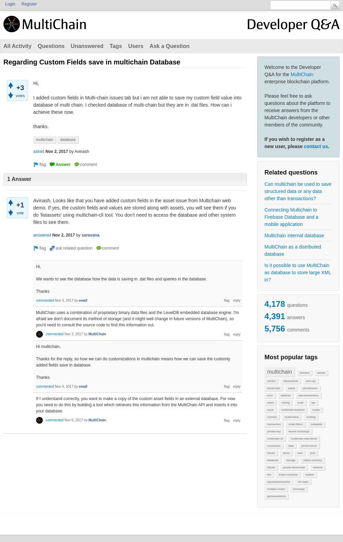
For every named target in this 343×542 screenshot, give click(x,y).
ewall (83, 300)
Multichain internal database (294, 235)
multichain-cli (275, 438)
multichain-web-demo (304, 438)
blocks (271, 453)
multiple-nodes (276, 489)
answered (42, 235)
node (300, 402)
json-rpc (311, 381)
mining (286, 402)
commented (45, 300)
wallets (310, 474)
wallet (291, 388)
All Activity (17, 46)
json (313, 453)
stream (271, 381)
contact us (316, 146)
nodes (316, 409)
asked (38, 151)
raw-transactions (308, 395)
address (286, 395)
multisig (311, 417)
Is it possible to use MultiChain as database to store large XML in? (297, 272)
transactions (290, 381)
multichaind (291, 417)
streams (304, 372)
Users (135, 46)
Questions (51, 46)
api (313, 402)
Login (10, 4)
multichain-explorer (293, 409)
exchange (299, 489)
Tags (115, 46)
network (317, 467)
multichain (279, 372)
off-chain (303, 481)
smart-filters (295, 424)
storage (291, 460)
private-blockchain (294, 467)
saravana (90, 235)
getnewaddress (276, 496)
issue (270, 409)
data (291, 445)
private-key (274, 431)
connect (272, 417)
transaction (274, 424)
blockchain (273, 388)
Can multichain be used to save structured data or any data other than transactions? (297, 191)
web (300, 453)
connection (274, 445)
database (273, 460)
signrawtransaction (278, 481)
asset (270, 402)
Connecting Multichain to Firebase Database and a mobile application (291, 217)
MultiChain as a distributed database (292, 250)
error (270, 395)
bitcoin (271, 467)
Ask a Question (169, 46)
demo (286, 453)
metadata (316, 424)
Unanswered (87, 46)
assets (321, 372)
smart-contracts (288, 474)
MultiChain (302, 74)
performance (309, 445)
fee (269, 474)
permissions (310, 388)
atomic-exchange (298, 431)
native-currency (312, 460)
